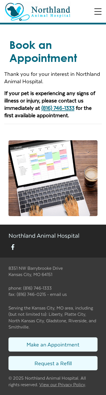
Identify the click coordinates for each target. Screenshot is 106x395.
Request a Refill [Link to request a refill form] (53, 363)
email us (58, 294)
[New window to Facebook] (12, 247)
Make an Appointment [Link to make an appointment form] (53, 344)
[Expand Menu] (98, 11)
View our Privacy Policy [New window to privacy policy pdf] (62, 384)
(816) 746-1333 (57, 108)
